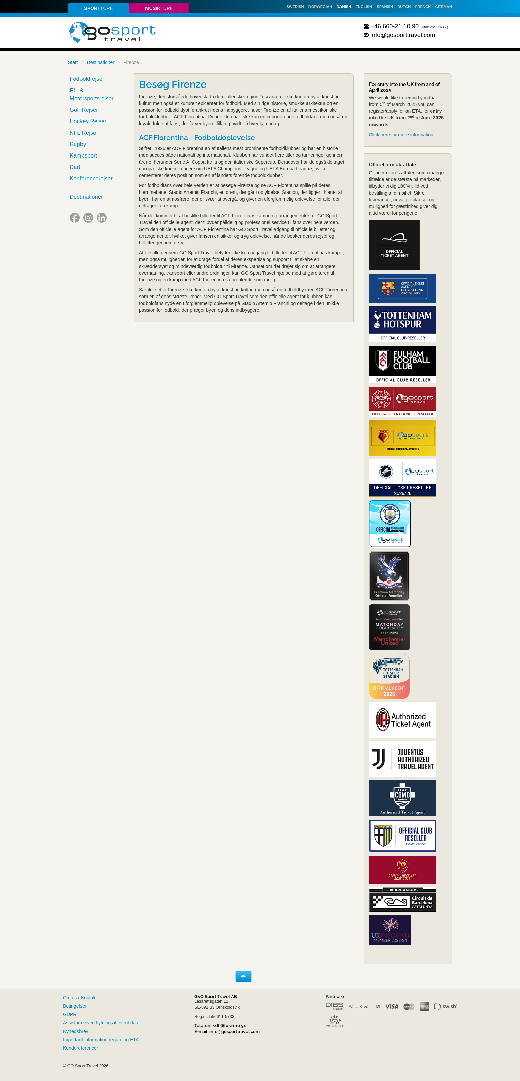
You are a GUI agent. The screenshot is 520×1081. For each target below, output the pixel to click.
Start (73, 62)
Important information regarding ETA (101, 1039)
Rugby (78, 144)
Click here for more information (401, 134)
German (443, 7)
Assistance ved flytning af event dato (101, 1022)
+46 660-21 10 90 (391, 26)
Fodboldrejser (87, 79)
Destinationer (101, 62)
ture (98, 8)
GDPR (69, 1014)
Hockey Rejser (88, 121)
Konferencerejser (91, 178)
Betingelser (75, 1006)
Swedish (295, 7)
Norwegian (320, 7)
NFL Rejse (83, 133)
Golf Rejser (84, 110)
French (423, 7)
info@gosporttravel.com (399, 35)
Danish (343, 7)
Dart (75, 167)
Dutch (404, 7)
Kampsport (83, 155)
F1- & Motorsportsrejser (92, 94)
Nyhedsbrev (75, 1031)
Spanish (385, 7)
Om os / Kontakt (80, 997)
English (363, 7)
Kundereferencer (80, 1048)
